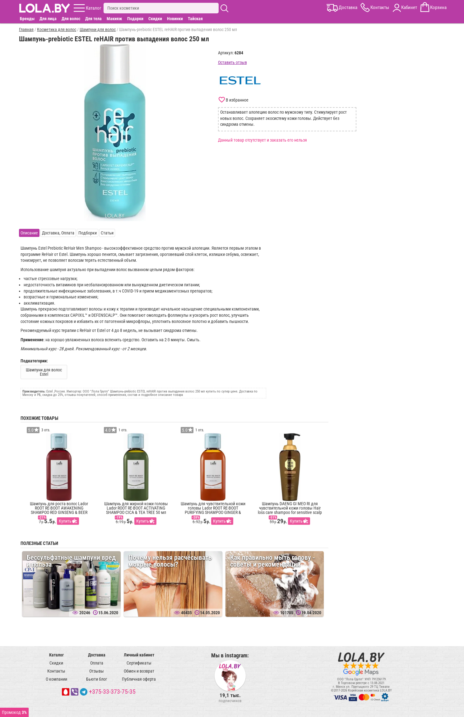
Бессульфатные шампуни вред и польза (71, 561)
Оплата (96, 662)
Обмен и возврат (139, 671)
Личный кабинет (139, 654)
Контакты (56, 671)
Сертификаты (139, 662)
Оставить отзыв (232, 62)
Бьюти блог (96, 679)
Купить (65, 521)
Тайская (195, 18)
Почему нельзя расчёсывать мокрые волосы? (170, 561)
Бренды (27, 18)
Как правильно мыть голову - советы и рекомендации (272, 561)
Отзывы (96, 671)
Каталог (56, 654)
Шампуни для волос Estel (44, 372)
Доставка (96, 654)
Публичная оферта (139, 679)
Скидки (155, 18)
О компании (56, 679)
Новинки (175, 18)
